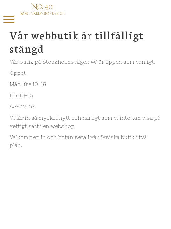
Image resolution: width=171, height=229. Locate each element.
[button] (8, 19)
